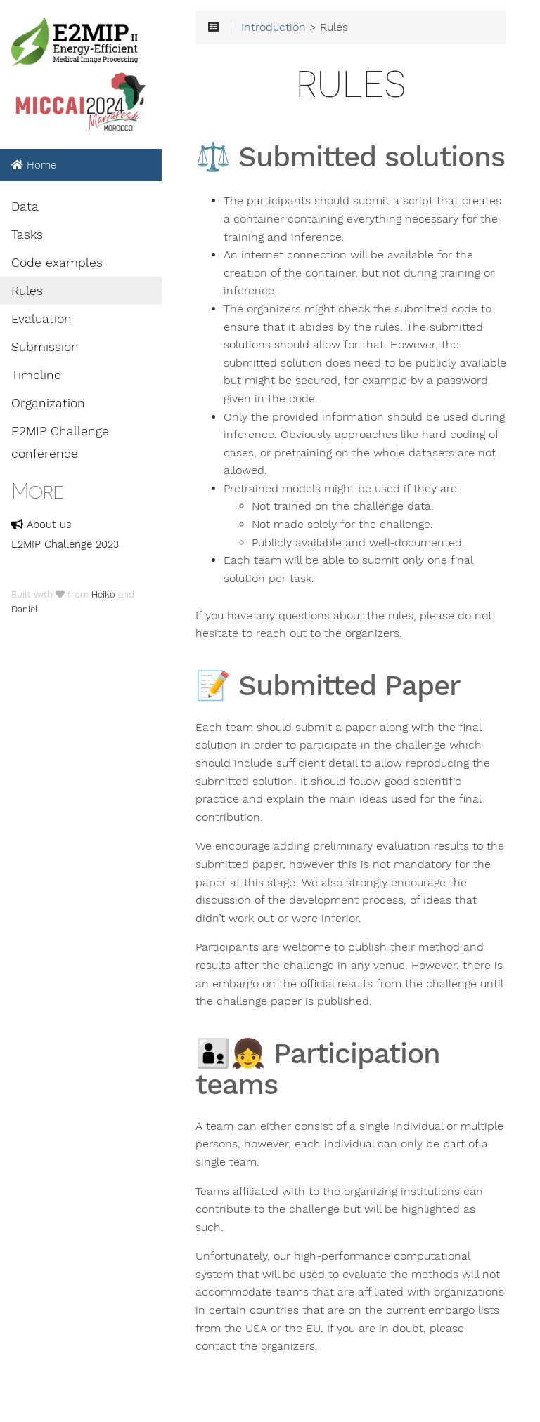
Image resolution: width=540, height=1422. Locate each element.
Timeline (36, 375)
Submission (45, 347)
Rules (27, 291)
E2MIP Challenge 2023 (65, 544)
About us (41, 524)
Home (33, 165)
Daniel (24, 609)
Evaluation (41, 319)
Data (25, 206)
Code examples (57, 263)
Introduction (273, 27)
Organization (48, 403)
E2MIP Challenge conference (60, 442)
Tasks (27, 235)
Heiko (103, 594)
